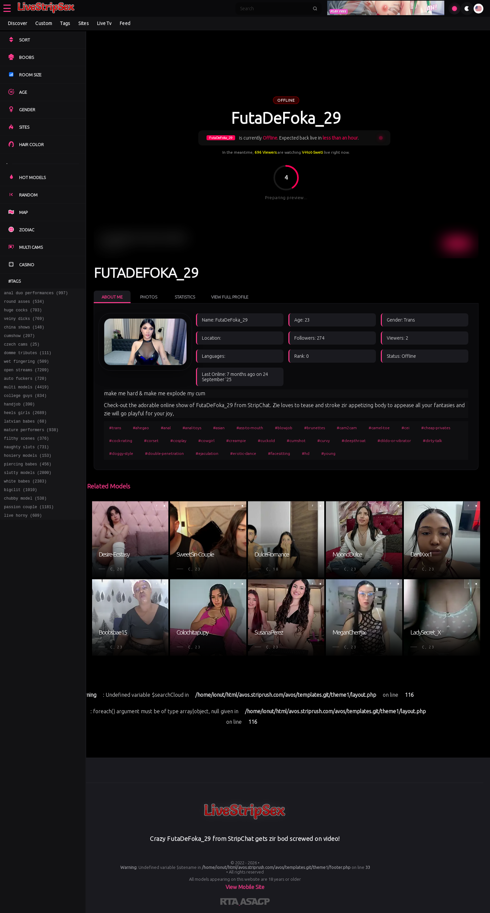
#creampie (236, 440)
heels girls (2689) (25, 427)
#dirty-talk (432, 440)
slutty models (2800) (27, 494)
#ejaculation (207, 453)
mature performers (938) (31, 446)
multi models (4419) (26, 399)
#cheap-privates (435, 428)
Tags (65, 23)
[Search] (274, 8)
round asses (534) (24, 303)
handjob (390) (19, 418)
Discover (17, 23)
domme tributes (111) (27, 360)
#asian (219, 428)
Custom (43, 23)
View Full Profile (229, 297)
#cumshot (296, 440)
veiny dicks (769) (24, 322)
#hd (305, 453)
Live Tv (104, 23)
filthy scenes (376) (26, 456)
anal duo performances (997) (36, 294)
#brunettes (314, 428)
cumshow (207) (19, 341)
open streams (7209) (26, 379)
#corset (151, 440)
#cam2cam (347, 428)
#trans (115, 428)
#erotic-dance (243, 453)
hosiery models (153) (27, 475)
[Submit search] (315, 8)
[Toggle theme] (467, 8)
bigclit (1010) (20, 513)
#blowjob (283, 428)
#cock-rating (120, 440)
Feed (125, 23)
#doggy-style (121, 453)
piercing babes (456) (27, 484)
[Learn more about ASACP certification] (255, 903)
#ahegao (141, 428)
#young (328, 453)
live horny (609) (23, 542)
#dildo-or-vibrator (394, 440)
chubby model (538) (25, 523)
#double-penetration (164, 453)
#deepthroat (354, 440)
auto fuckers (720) (25, 389)
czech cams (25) (21, 351)
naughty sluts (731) (26, 465)
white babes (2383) (25, 504)
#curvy (323, 440)
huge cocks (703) (23, 313)
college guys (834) (25, 408)
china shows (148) (24, 332)
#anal (166, 428)
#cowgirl (206, 440)
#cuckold (266, 440)
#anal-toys (192, 428)
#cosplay (178, 440)
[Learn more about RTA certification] (230, 903)
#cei (405, 428)
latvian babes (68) (25, 437)
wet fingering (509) (26, 370)
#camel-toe (379, 428)
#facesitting (279, 453)
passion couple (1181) (29, 532)
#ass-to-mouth (249, 428)
